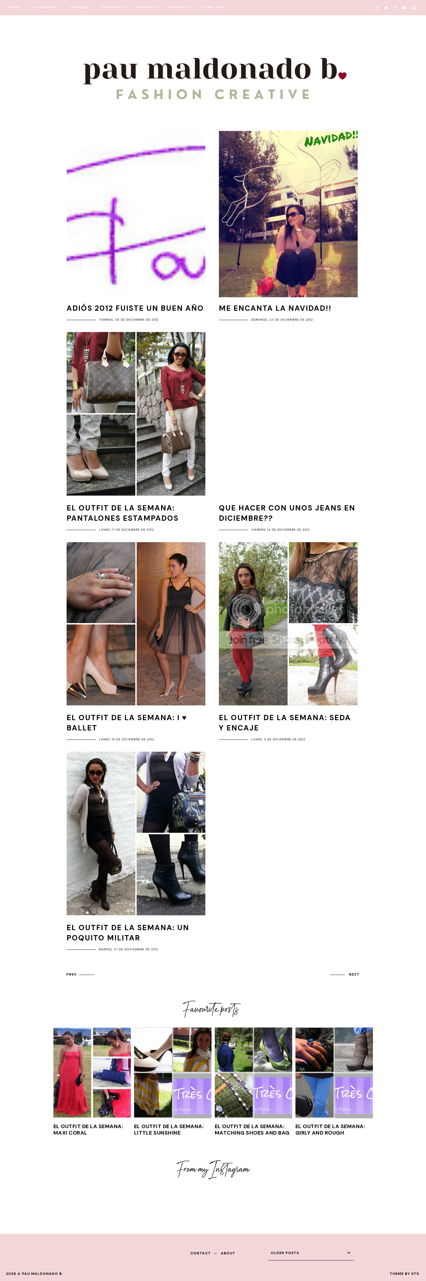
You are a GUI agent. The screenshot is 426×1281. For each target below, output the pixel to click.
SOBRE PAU (213, 7)
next (354, 974)
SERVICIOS (148, 7)
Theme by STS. (405, 1273)
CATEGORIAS (43, 7)
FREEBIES (79, 7)
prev (71, 974)
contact (200, 1253)
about (228, 1253)
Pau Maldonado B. (42, 1273)
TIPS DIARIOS (113, 7)
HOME (15, 7)
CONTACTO (180, 7)
